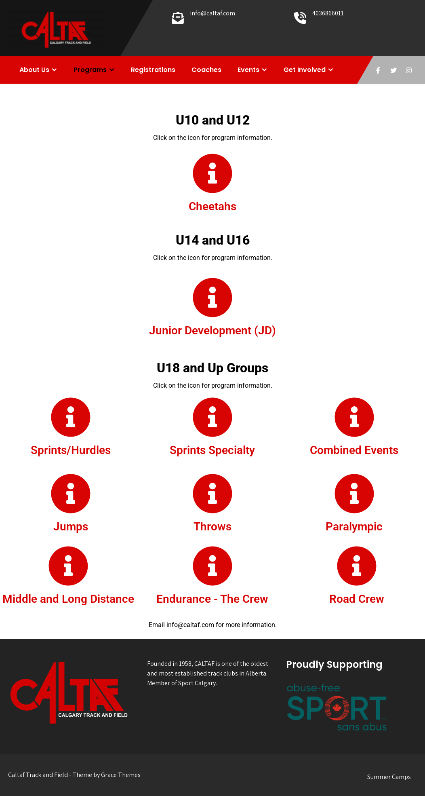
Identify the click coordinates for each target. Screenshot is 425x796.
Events (248, 69)
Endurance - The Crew (212, 599)
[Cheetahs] (212, 173)
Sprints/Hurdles (71, 450)
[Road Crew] (357, 566)
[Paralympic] (354, 493)
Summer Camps (389, 777)
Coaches (206, 69)
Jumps (70, 526)
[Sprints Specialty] (212, 417)
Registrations (153, 69)
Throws (212, 526)
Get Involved (305, 69)
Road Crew (356, 599)
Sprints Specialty (212, 450)
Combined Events (354, 450)
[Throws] (212, 493)
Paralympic (354, 526)
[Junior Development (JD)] (212, 297)
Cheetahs (212, 206)
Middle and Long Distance (68, 599)
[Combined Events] (354, 417)
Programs (90, 69)
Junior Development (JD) (212, 330)
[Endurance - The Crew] (212, 566)
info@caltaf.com (212, 13)
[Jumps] (70, 493)
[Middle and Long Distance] (68, 566)
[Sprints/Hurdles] (70, 417)
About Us (34, 69)
